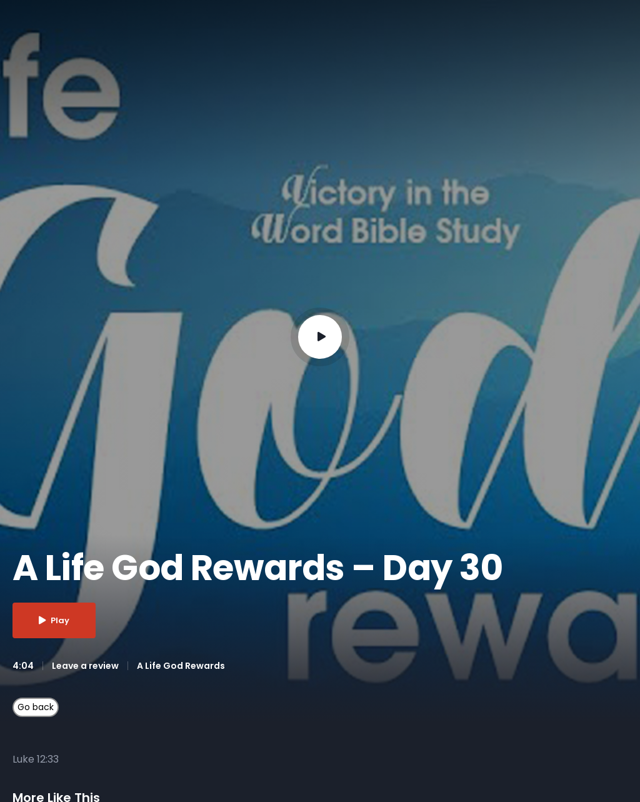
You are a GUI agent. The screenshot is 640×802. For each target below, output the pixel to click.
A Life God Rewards (181, 665)
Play (54, 620)
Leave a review (85, 665)
